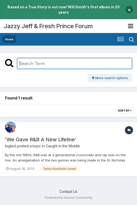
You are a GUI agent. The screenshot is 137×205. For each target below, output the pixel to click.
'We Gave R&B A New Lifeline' (40, 139)
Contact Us (68, 191)
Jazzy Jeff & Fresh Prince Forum (48, 26)
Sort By (124, 110)
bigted (10, 146)
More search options (110, 78)
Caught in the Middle (63, 146)
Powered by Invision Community (68, 197)
